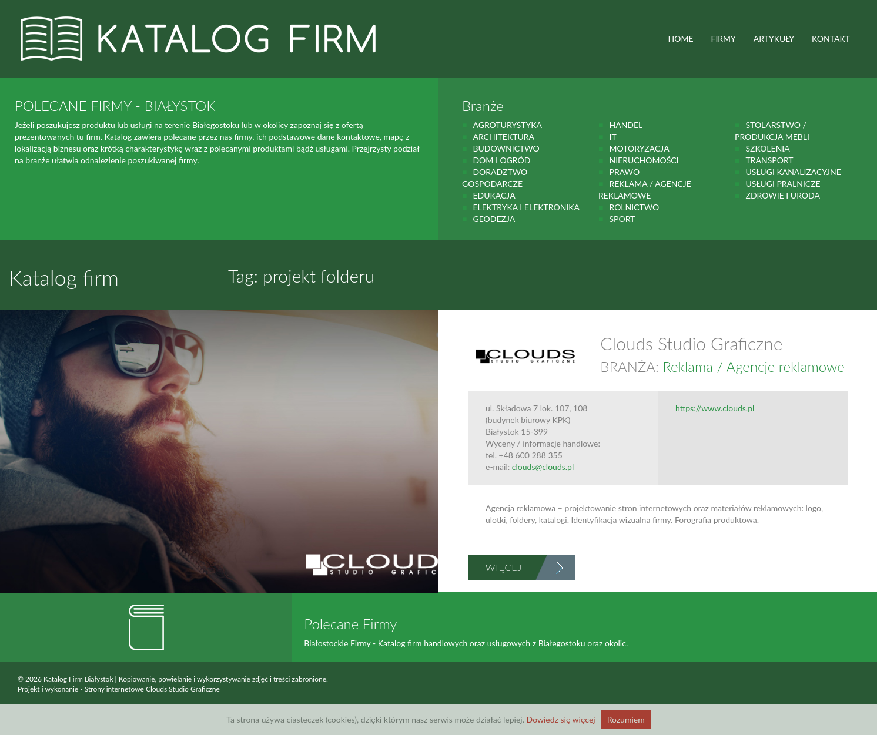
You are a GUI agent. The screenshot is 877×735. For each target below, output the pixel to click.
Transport (769, 160)
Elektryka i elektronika (526, 207)
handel (625, 125)
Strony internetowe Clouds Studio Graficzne (152, 688)
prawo (624, 172)
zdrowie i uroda (782, 195)
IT (612, 137)
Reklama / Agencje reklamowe (753, 366)
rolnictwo (634, 207)
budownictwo (506, 148)
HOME (681, 38)
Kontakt (831, 38)
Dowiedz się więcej (561, 719)
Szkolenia (767, 148)
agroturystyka (507, 125)
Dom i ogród (501, 160)
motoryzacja (639, 148)
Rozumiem (626, 719)
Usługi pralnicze (782, 184)
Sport (622, 219)
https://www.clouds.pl (714, 408)
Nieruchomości (643, 160)
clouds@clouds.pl (543, 467)
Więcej (504, 567)
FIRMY (723, 38)
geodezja (494, 219)
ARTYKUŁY (774, 38)
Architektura (503, 137)
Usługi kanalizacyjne (793, 172)
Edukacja (494, 195)
